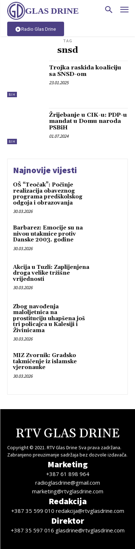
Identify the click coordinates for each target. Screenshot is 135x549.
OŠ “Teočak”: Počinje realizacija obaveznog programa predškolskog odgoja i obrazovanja (47, 193)
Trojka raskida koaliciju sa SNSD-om (85, 71)
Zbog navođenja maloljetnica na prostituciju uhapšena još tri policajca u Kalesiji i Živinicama (49, 318)
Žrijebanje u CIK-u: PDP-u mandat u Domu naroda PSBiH (88, 121)
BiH (12, 94)
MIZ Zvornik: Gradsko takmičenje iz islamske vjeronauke (45, 361)
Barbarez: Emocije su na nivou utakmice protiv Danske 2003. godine (48, 233)
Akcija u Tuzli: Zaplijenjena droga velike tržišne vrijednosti (51, 273)
